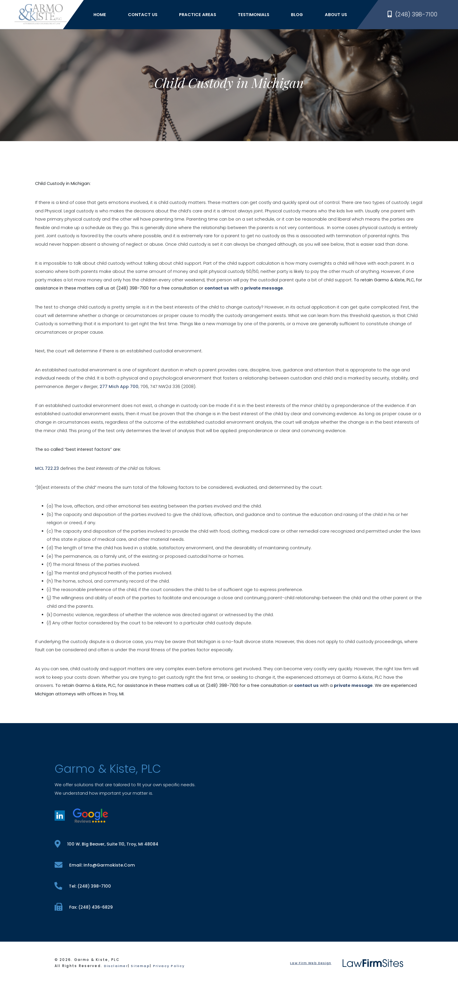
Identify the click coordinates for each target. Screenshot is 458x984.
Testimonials (256, 15)
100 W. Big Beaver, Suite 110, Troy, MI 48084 (107, 844)
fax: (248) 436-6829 (84, 907)
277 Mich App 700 (119, 386)
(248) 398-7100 (412, 15)
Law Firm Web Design (310, 963)
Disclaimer (116, 966)
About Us (338, 15)
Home (102, 15)
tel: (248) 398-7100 (83, 886)
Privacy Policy (171, 966)
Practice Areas (200, 15)
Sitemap (141, 966)
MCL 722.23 (47, 468)
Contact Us (145, 15)
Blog (300, 15)
